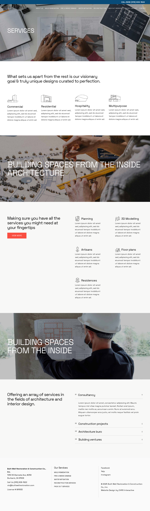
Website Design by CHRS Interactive (117, 490)
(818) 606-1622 (138, 2)
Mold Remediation (61, 472)
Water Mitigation (61, 479)
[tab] (109, 395)
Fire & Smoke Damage (62, 476)
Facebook (105, 468)
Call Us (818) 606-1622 (17, 482)
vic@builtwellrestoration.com (20, 485)
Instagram (106, 475)
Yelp (103, 471)
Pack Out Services (61, 486)
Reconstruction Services (65, 483)
